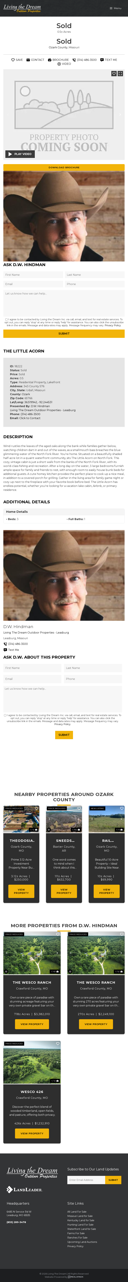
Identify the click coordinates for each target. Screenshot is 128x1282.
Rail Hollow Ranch (107, 841)
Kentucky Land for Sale (80, 1220)
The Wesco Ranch (32, 983)
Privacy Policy (113, 325)
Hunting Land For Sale (80, 1224)
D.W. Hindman (40, 406)
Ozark (26, 394)
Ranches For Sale (77, 1237)
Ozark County (58, 47)
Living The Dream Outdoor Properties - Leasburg (43, 410)
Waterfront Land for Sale (81, 1229)
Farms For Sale (76, 1233)
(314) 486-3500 (30, 414)
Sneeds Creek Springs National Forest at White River (64, 841)
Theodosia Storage (21, 841)
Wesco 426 (32, 1092)
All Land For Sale (76, 1211)
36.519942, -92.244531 (38, 402)
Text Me (11, 650)
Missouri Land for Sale (80, 1216)
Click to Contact (29, 418)
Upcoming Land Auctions (82, 1241)
